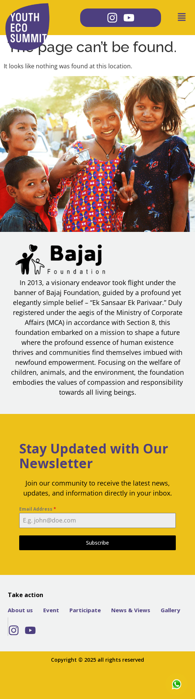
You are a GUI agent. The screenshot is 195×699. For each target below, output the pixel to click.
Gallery (170, 610)
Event (51, 610)
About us (20, 610)
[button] (175, 18)
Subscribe (97, 542)
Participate (85, 610)
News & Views (130, 610)
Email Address (37, 509)
